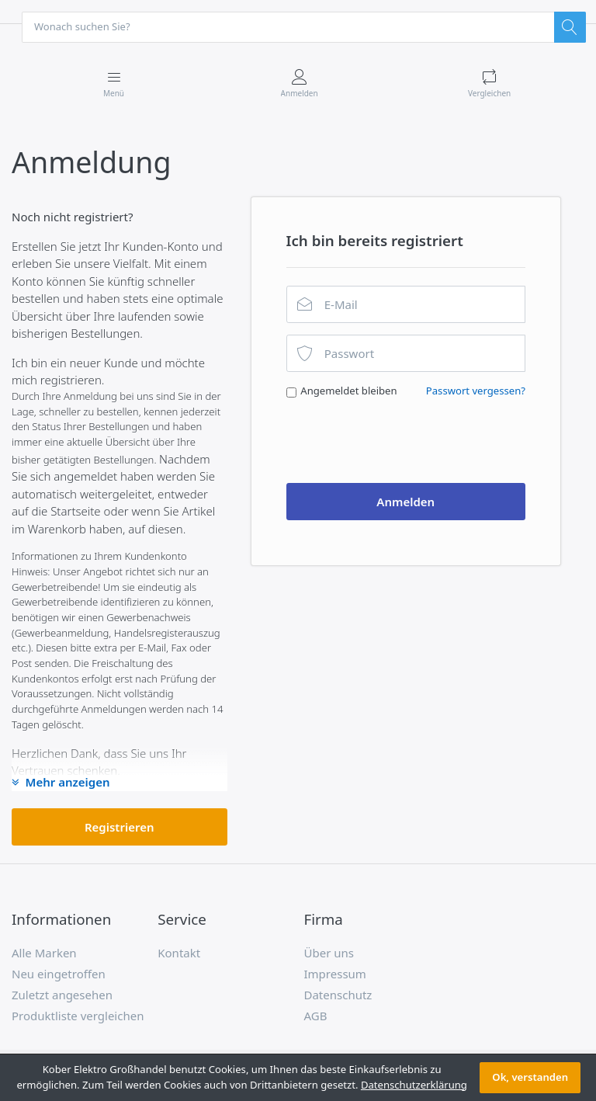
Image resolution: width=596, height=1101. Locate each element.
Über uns (329, 953)
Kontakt (179, 953)
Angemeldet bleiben (348, 391)
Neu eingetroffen (59, 974)
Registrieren (119, 827)
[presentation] (404, 442)
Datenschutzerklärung (414, 1085)
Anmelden (405, 502)
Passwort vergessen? (475, 391)
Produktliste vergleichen (78, 1016)
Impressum (335, 974)
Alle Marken (44, 953)
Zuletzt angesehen (62, 995)
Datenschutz (338, 995)
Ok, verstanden (530, 1077)
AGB (315, 1016)
